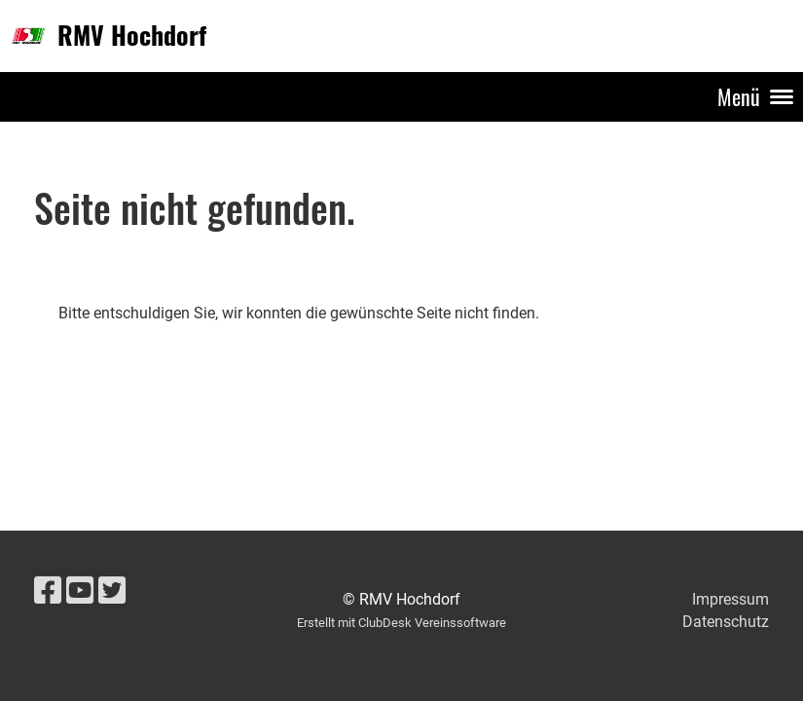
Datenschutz (725, 621)
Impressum (730, 599)
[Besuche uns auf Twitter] (112, 590)
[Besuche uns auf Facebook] (47, 590)
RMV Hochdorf (131, 35)
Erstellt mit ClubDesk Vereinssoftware (401, 622)
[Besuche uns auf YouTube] (79, 590)
